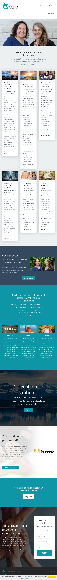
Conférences (44, 6)
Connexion (51, 13)
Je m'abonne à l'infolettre (44, 553)
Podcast (51, 6)
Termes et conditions (49, 571)
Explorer (28, 410)
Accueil (28, 6)
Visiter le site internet (11, 467)
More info (27, 578)
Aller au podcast (28, 278)
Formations (35, 6)
